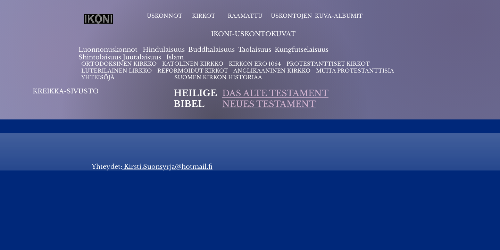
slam (176, 57)
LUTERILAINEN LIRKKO (117, 70)
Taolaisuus (254, 49)
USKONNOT (164, 15)
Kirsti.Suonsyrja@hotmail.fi (167, 166)
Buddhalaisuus (211, 49)
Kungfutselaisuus (301, 49)
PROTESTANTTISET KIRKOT (328, 63)
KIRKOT (204, 15)
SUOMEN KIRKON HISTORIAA (218, 77)
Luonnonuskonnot (108, 49)
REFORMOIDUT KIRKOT (192, 70)
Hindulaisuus (163, 49)
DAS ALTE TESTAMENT (275, 93)
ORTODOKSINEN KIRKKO (119, 63)
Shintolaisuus (100, 57)
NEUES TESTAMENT (269, 104)
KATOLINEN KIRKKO (193, 63)
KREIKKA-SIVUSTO (66, 91)
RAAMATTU (245, 15)
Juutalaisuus (142, 57)
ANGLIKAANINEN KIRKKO (271, 70)
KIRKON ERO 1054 (255, 63)
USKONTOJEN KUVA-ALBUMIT (316, 15)
